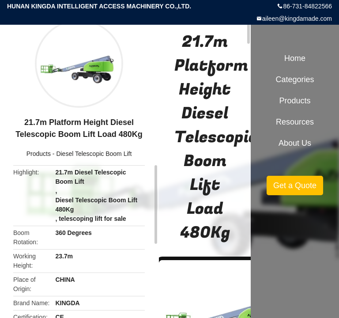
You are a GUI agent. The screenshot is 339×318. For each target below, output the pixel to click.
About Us (295, 143)
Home (294, 58)
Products (38, 153)
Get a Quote (294, 185)
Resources (295, 121)
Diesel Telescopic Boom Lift (94, 153)
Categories (294, 79)
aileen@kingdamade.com (297, 18)
